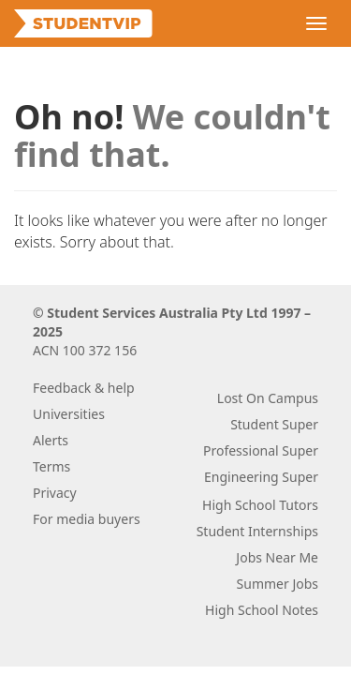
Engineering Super (261, 477)
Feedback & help (84, 388)
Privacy (55, 493)
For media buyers (86, 519)
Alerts (50, 440)
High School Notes (261, 610)
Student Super (274, 424)
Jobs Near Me (277, 557)
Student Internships (257, 531)
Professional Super (260, 450)
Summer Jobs (277, 583)
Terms (51, 466)
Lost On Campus (267, 398)
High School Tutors (260, 505)
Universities (69, 414)
